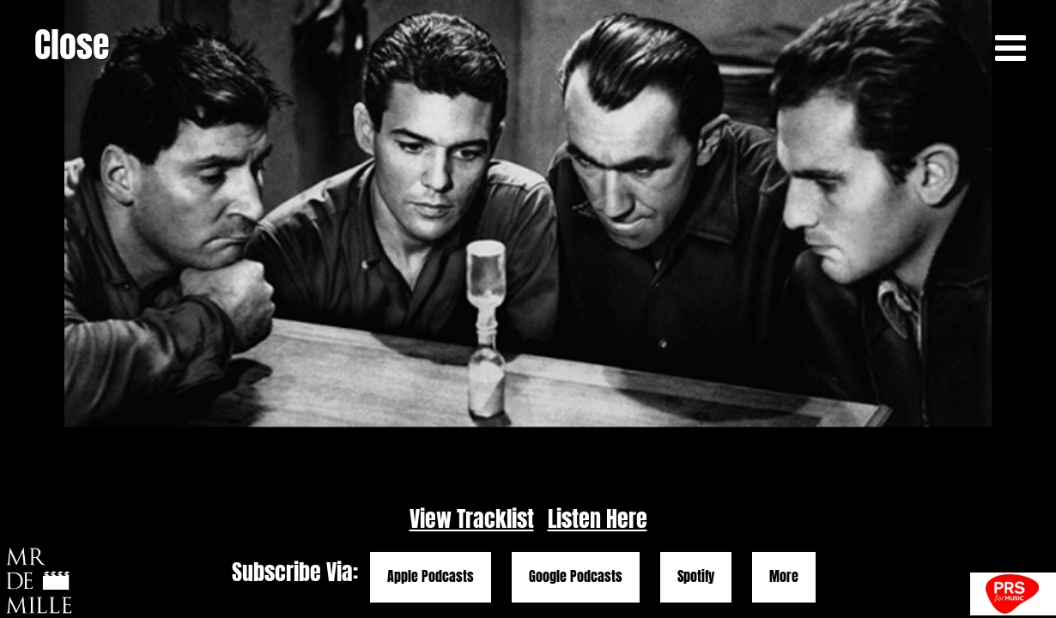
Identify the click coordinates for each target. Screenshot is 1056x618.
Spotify (695, 577)
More (783, 577)
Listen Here (597, 519)
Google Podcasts (575, 577)
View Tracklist (472, 519)
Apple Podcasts (430, 577)
